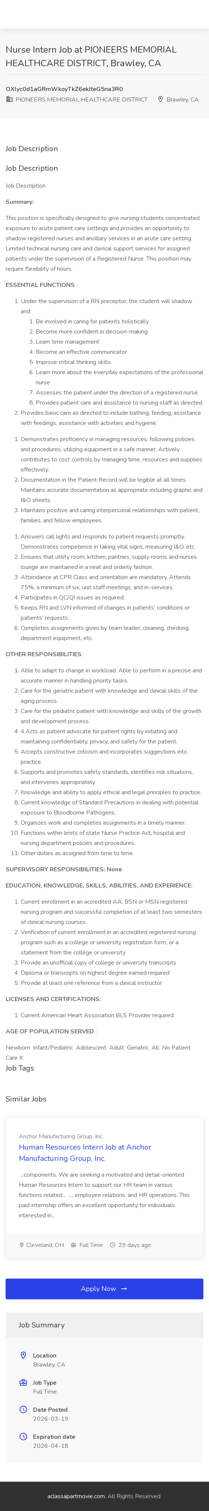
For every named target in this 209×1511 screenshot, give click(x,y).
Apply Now (104, 1288)
